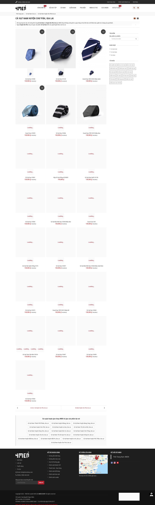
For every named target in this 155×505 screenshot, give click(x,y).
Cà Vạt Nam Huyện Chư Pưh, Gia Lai (61, 442)
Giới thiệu (135, 2)
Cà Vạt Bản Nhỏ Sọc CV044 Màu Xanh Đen (91, 266)
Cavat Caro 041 (91, 222)
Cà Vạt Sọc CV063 (91, 310)
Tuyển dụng (20, 466)
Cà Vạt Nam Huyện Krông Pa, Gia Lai (83, 435)
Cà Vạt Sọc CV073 (30, 310)
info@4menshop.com (27, 472)
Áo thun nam (126, 75)
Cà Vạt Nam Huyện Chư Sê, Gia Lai (38, 435)
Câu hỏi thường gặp (54, 462)
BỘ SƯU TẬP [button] (53, 8)
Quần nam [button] (72, 8)
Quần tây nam (132, 68)
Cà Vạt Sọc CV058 (30, 79)
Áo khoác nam (120, 72)
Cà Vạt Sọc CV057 (61, 266)
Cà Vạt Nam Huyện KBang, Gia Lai (61, 423)
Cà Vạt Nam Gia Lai (31, 14)
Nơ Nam (113, 55)
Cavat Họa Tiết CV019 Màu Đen (91, 133)
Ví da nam (112, 79)
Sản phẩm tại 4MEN (123, 38)
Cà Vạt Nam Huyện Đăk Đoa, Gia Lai (28, 438)
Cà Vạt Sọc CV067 (61, 354)
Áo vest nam (130, 65)
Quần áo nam (129, 79)
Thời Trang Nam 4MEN (121, 457)
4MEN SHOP (41, 494)
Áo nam (119, 75)
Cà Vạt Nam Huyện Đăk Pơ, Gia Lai (50, 438)
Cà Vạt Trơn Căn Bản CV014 (30, 354)
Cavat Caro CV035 (30, 133)
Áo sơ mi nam (122, 65)
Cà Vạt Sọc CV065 (30, 222)
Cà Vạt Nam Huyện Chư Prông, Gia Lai (83, 431)
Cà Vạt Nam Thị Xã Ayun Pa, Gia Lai (60, 435)
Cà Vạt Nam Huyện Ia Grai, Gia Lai (61, 427)
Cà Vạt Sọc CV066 (61, 133)
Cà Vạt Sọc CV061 (30, 177)
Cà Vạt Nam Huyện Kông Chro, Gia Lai (38, 431)
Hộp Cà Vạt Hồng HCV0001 (60, 177)
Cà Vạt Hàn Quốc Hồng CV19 (30, 266)
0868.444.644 (26, 2)
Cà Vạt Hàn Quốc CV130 (91, 177)
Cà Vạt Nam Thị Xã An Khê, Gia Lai (83, 427)
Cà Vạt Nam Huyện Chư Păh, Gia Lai (39, 427)
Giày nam (133, 75)
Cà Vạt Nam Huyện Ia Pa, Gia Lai (72, 438)
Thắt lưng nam (120, 79)
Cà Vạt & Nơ (114, 49)
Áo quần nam (113, 65)
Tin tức (19, 469)
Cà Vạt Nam (114, 52)
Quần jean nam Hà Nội (115, 82)
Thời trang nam (20, 14)
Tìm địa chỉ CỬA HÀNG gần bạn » (88, 476)
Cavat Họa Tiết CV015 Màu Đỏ (61, 310)
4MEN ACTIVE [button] (93, 8)
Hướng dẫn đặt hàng (54, 456)
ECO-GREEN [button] (105, 8)
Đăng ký (41, 482)
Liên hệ (19, 463)
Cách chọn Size (111, 2)
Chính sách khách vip (124, 2)
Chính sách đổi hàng (54, 471)
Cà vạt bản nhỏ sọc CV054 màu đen (61, 222)
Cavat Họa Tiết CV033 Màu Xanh (92, 79)
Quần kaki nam (113, 68)
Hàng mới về (41, 7)
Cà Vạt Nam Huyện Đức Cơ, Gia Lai (61, 431)
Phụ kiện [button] (83, 8)
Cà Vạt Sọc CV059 (91, 354)
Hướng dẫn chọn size (54, 459)
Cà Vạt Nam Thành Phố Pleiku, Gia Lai (38, 423)
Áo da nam (112, 72)
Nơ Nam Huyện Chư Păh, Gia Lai (83, 408)
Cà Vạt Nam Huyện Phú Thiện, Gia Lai (93, 438)
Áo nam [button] (62, 8)
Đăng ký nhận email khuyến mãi (30, 481)
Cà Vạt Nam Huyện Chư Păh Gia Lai (47, 14)
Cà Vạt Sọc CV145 (61, 79)
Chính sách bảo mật (54, 474)
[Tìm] (136, 39)
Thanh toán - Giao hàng (55, 468)
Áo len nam (129, 72)
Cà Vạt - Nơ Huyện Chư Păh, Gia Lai (38, 408)
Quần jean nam (123, 68)
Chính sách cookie (54, 477)
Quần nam (112, 75)
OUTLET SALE (116, 7)
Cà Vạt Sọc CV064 (30, 399)
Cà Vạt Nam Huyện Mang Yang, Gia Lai (84, 423)
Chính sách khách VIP (55, 465)
